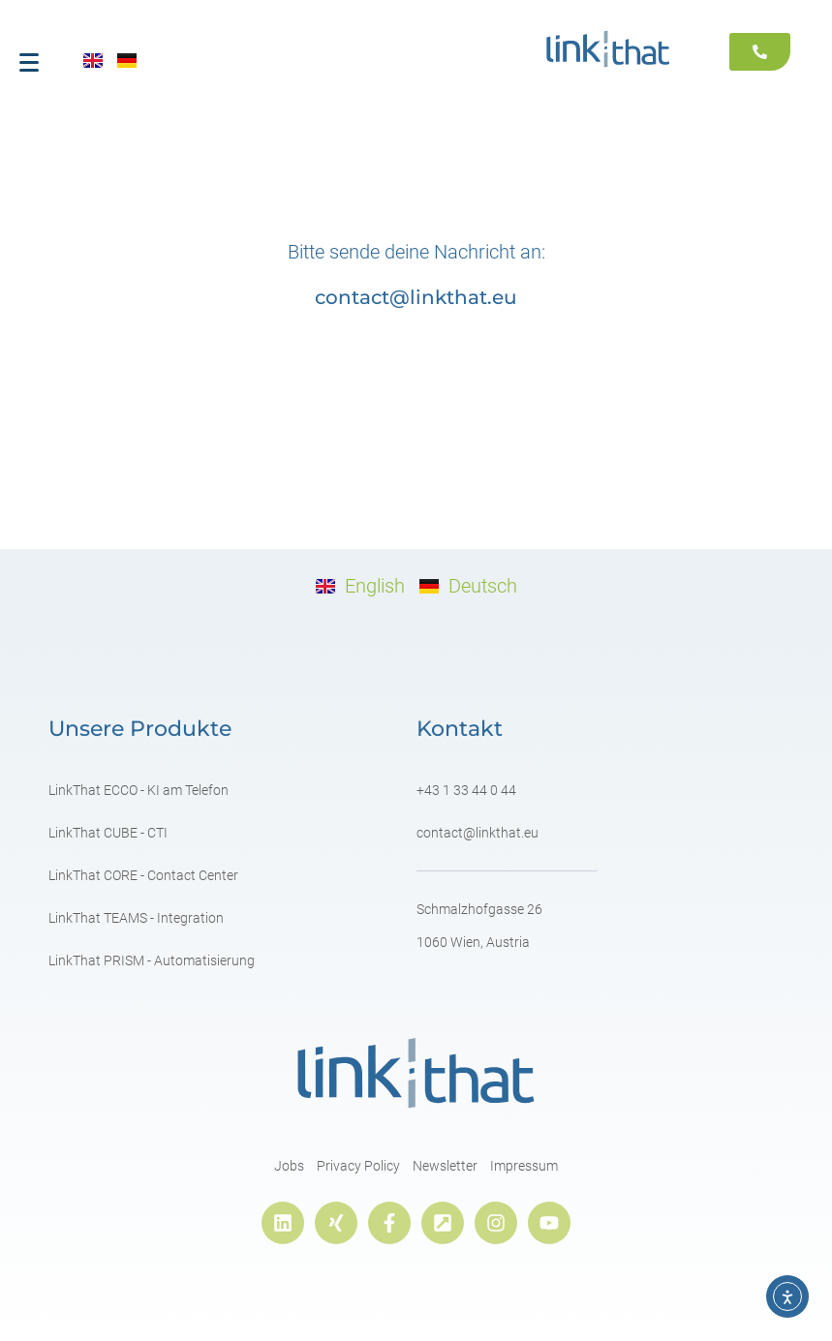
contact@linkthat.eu (416, 297)
